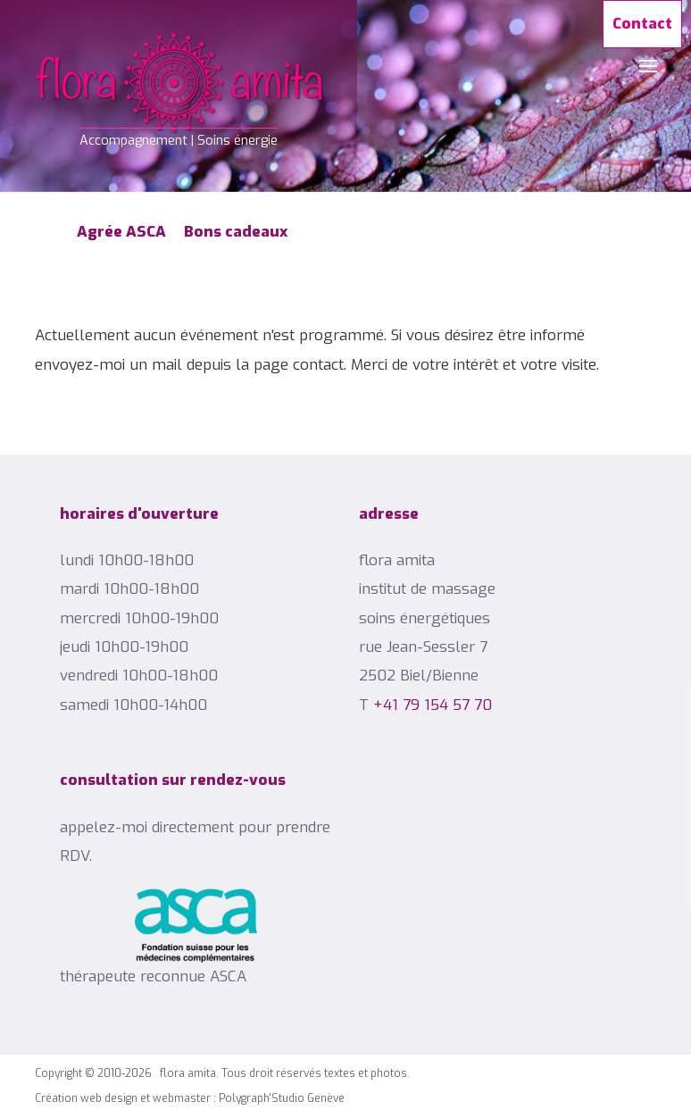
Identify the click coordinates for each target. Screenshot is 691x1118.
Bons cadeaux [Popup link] (235, 231)
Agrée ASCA (121, 231)
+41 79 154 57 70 (432, 705)
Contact (642, 23)
